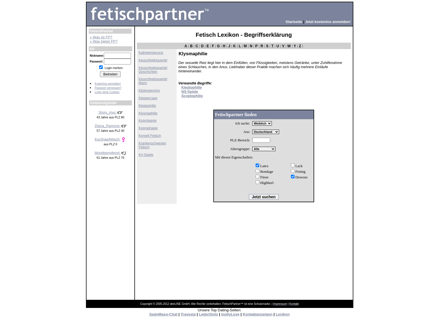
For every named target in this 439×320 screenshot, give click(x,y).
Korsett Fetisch (150, 136)
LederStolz (208, 314)
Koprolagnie (148, 121)
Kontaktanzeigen (258, 314)
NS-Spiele (189, 91)
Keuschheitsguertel (153, 60)
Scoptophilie (192, 96)
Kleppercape (148, 98)
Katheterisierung (151, 53)
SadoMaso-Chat (163, 314)
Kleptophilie (147, 106)
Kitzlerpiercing (149, 91)
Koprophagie (148, 128)
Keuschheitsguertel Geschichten (153, 70)
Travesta (188, 314)
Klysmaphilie (148, 113)
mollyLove (230, 314)
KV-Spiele (146, 155)
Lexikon (282, 314)
